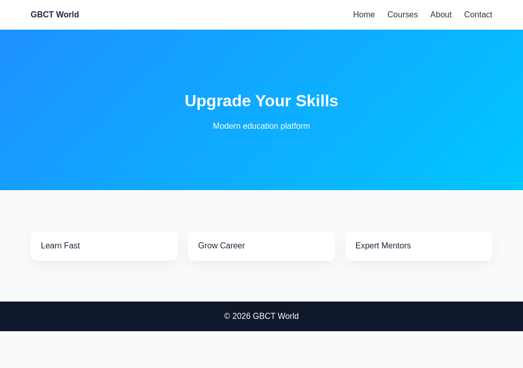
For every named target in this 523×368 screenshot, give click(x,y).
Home (364, 14)
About (441, 14)
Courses (403, 14)
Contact (478, 14)
